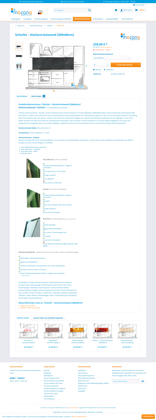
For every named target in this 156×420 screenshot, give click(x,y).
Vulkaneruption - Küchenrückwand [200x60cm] (78, 341)
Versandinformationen (86, 376)
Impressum (82, 388)
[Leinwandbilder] (112, 19)
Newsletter (82, 370)
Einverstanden (148, 416)
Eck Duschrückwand (51, 386)
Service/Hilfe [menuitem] (139, 5)
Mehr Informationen (79, 417)
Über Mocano (83, 373)
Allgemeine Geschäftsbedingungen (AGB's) (93, 383)
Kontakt (46, 370)
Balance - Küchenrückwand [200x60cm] (103, 341)
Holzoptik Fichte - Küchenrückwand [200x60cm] (127, 341)
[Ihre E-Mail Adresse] (125, 381)
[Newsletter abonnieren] (142, 381)
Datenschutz (82, 386)
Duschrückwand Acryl (52, 378)
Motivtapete (48, 376)
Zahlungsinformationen (86, 378)
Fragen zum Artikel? (27, 306)
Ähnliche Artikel (23, 318)
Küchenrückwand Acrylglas (53, 391)
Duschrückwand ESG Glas (53, 383)
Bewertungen (38, 96)
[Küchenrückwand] (82, 19)
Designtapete (49, 396)
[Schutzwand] (97, 19)
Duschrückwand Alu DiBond (54, 381)
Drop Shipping (49, 399)
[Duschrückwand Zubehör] (61, 19)
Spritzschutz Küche (51, 394)
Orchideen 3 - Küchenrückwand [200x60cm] (28, 341)
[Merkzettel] (116, 10)
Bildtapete (47, 373)
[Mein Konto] (126, 10)
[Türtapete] (27, 19)
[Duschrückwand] (41, 19)
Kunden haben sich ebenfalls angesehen (48, 318)
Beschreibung (22, 96)
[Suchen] (89, 10)
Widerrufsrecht (83, 381)
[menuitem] (73, 10)
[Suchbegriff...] (73, 10)
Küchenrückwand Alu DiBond (54, 388)
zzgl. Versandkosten (106, 47)
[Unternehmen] (127, 19)
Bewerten (108, 70)
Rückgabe (81, 391)
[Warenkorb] (140, 10)
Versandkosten (73, 408)
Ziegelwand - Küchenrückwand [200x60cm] (53, 341)
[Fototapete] (16, 19)
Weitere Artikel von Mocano (29, 308)
